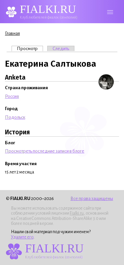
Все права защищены (91, 198)
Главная (12, 33)
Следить (61, 48)
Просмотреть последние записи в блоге (44, 151)
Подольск (15, 117)
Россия (12, 96)
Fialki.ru (77, 213)
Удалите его (22, 237)
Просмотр (30, 48)
